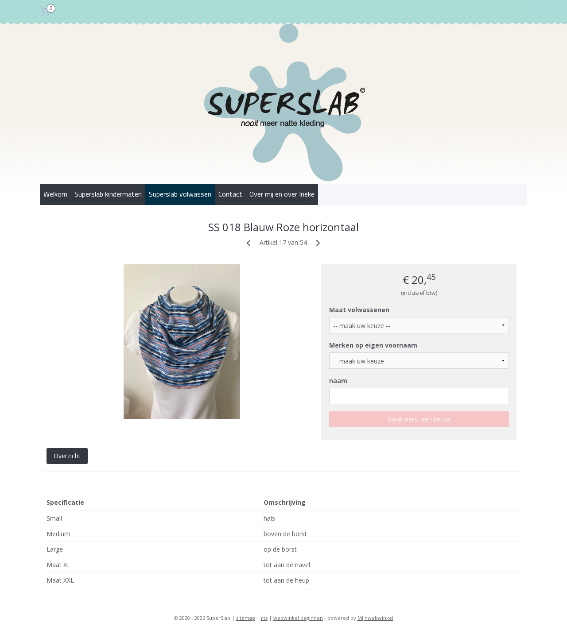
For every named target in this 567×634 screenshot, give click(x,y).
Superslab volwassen (180, 194)
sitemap (245, 618)
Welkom (55, 194)
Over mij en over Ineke (282, 194)
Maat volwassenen (359, 309)
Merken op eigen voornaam (373, 345)
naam (338, 380)
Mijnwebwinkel (375, 618)
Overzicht (67, 456)
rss (264, 618)
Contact (230, 194)
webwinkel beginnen (298, 618)
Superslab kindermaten (108, 194)
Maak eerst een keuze (418, 419)
